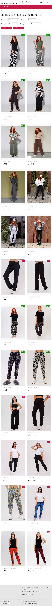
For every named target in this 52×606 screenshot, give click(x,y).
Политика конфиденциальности (30, 601)
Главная (3, 11)
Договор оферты (5, 603)
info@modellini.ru (28, 594)
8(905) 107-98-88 (37, 591)
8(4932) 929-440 (28, 591)
